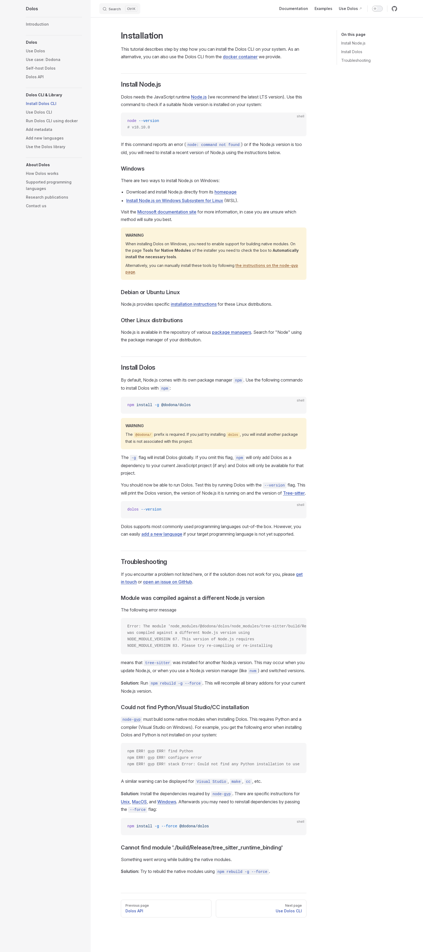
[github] (394, 8)
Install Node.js (353, 43)
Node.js (199, 97)
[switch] (377, 9)
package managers (231, 332)
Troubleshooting (356, 60)
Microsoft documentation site (166, 212)
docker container (240, 56)
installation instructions (194, 304)
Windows (166, 801)
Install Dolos (351, 51)
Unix (125, 801)
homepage (225, 192)
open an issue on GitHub (167, 581)
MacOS (139, 801)
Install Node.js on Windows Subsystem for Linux (174, 200)
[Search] (119, 8)
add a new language (161, 534)
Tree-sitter (294, 493)
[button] (54, 42)
